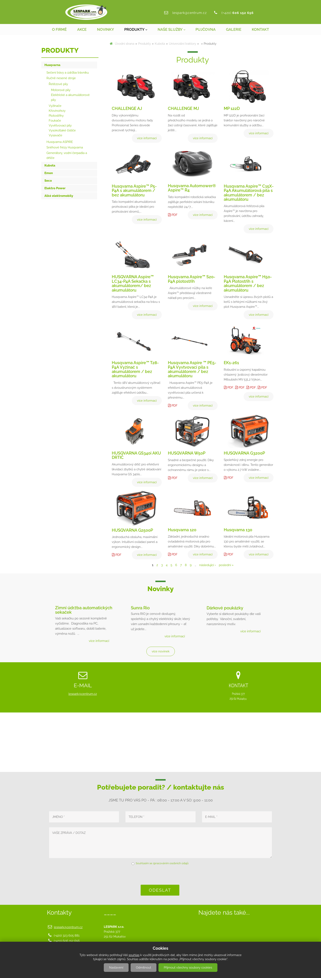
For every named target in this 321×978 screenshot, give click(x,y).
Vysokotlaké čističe (62, 130)
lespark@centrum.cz (189, 13)
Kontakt (260, 29)
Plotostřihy (56, 115)
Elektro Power (55, 188)
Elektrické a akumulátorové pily (70, 97)
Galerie (233, 29)
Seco (48, 180)
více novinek (161, 651)
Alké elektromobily (58, 196)
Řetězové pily (58, 84)
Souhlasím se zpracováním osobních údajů (162, 863)
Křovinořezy (57, 111)
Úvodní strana (124, 44)
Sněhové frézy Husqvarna (64, 147)
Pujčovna (206, 29)
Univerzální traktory (182, 44)
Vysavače (55, 135)
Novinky (105, 29)
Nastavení (116, 967)
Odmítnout (143, 967)
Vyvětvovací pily (60, 125)
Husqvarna (52, 65)
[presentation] (160, 875)
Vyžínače (55, 106)
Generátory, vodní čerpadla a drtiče (66, 155)
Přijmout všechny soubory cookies (188, 967)
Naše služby (170, 29)
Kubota (160, 44)
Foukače (55, 120)
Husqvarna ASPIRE (59, 142)
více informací (97, 638)
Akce (82, 29)
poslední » (226, 565)
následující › (207, 565)
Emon (48, 173)
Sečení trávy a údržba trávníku (67, 72)
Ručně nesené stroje (61, 78)
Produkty (134, 29)
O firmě (59, 29)
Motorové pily (60, 90)
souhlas (134, 955)
